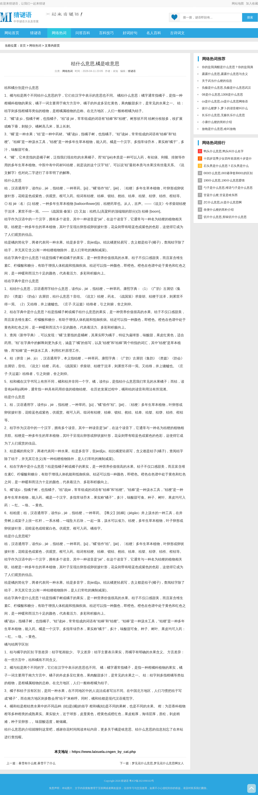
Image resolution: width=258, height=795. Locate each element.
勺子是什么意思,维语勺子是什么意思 (225, 188)
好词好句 (130, 33)
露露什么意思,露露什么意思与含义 (225, 74)
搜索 (250, 17)
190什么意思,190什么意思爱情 (221, 180)
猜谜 (42, 3)
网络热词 (59, 33)
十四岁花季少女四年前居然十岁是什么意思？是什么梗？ (225, 159)
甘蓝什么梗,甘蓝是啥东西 (218, 195)
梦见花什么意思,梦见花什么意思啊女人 (158, 763)
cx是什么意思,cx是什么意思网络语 (225, 101)
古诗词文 (177, 33)
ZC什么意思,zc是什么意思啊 (220, 202)
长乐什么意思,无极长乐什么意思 (223, 115)
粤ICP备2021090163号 (141, 780)
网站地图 (238, 3)
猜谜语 (13, 3)
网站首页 (12, 33)
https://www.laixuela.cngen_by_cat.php (104, 752)
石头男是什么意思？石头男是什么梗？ (223, 166)
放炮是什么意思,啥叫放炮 (219, 129)
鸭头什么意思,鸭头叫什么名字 (221, 151)
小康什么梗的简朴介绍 (217, 122)
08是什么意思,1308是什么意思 (222, 94)
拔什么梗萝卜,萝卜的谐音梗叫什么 (225, 108)
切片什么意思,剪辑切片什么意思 (222, 217)
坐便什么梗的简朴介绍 (216, 209)
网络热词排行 (213, 143)
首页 (23, 45)
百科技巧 (106, 33)
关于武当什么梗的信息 (217, 80)
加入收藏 (252, 3)
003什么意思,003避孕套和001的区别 (225, 173)
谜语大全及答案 (29, 21)
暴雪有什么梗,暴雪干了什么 (36, 763)
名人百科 (153, 33)
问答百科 (82, 33)
